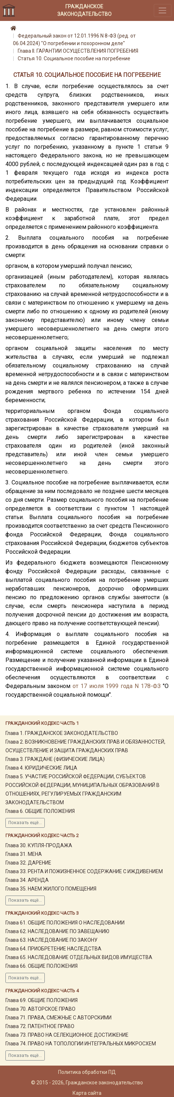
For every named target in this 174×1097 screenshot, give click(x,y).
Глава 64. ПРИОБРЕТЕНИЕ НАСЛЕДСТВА (53, 949)
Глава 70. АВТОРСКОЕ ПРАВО (40, 1009)
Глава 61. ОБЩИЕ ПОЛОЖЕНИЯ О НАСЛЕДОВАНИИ (65, 923)
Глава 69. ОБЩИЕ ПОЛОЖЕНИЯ (41, 1000)
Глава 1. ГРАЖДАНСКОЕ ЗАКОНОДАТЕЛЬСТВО (61, 733)
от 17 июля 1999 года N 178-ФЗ (117, 686)
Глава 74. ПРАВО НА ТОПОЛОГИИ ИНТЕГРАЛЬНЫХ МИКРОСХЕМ (80, 1043)
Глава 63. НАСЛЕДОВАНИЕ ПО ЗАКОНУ (51, 940)
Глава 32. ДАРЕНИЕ (28, 863)
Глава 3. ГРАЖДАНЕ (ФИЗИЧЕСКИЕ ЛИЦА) (55, 759)
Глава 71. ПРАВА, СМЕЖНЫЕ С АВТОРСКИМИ (58, 1017)
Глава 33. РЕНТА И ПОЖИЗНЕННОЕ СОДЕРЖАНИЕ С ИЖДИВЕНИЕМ (84, 871)
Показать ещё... (25, 822)
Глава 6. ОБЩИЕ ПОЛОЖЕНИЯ (40, 811)
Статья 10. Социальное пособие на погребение (74, 58)
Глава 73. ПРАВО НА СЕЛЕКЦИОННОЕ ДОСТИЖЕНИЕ (67, 1035)
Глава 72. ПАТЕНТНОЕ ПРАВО (39, 1026)
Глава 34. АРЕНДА (27, 880)
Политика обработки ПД (87, 1072)
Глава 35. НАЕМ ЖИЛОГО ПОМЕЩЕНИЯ (50, 889)
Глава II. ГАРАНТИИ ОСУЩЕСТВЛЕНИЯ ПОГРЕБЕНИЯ (78, 51)
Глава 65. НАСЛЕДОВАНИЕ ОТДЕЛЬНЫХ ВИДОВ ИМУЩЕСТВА (78, 957)
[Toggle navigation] (162, 10)
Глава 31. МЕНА (23, 854)
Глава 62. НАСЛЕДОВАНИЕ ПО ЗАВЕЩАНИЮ (57, 931)
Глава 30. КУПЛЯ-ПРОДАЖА (38, 845)
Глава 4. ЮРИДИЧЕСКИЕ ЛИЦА (41, 768)
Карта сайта (87, 1093)
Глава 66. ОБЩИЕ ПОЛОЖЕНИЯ (41, 966)
